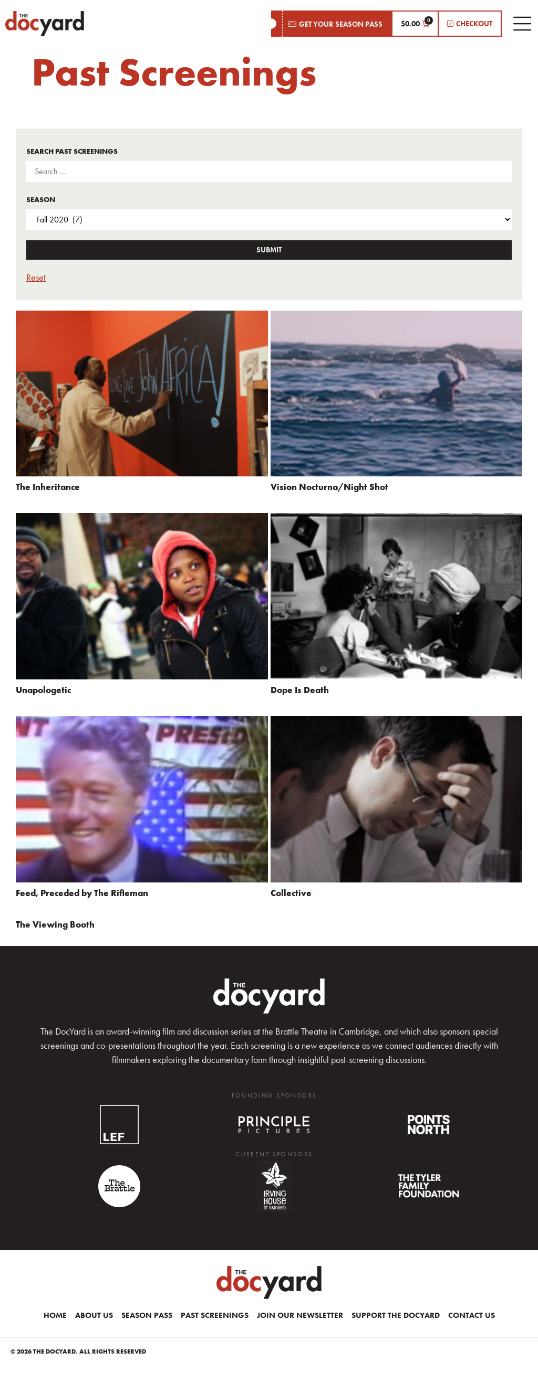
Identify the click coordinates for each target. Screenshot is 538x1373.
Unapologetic (43, 690)
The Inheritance (48, 487)
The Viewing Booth (55, 924)
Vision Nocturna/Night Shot (329, 487)
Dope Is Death (300, 690)
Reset (36, 277)
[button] (331, 23)
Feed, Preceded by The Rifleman (82, 893)
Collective (291, 893)
